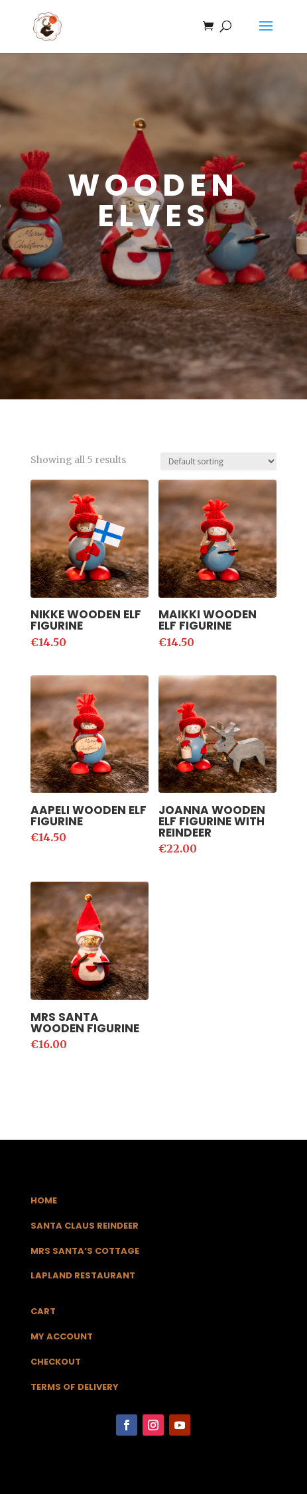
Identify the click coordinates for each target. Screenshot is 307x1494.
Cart (43, 1311)
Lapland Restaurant (83, 1275)
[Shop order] (218, 461)
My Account (62, 1336)
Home (44, 1200)
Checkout (56, 1361)
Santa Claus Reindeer (85, 1225)
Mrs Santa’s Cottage (85, 1251)
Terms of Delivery (75, 1387)
